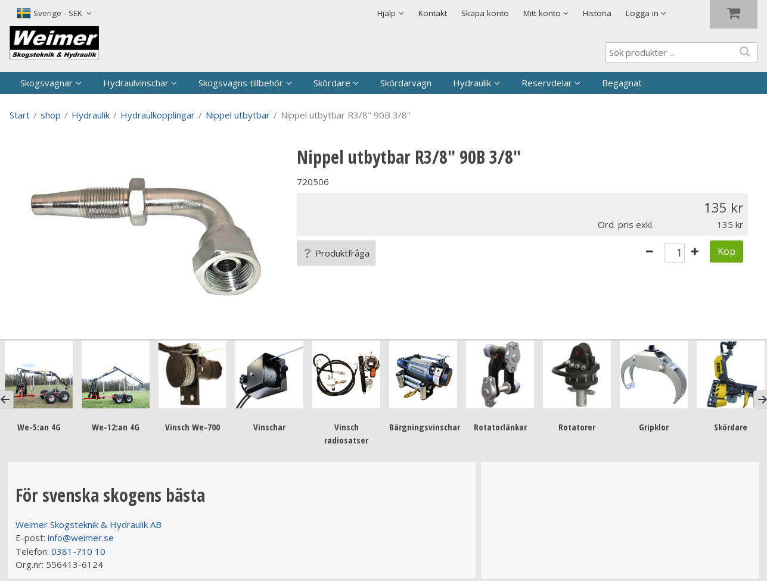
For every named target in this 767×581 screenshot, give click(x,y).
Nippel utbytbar (238, 115)
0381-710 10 (78, 551)
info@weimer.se (81, 537)
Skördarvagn (405, 83)
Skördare (331, 83)
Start (20, 115)
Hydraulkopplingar (157, 115)
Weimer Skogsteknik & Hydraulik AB (88, 524)
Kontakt (432, 13)
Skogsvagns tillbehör (240, 83)
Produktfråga (336, 253)
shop (51, 115)
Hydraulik (472, 83)
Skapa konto (485, 13)
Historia (597, 13)
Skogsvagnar (46, 83)
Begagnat (622, 83)
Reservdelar (546, 83)
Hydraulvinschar (136, 83)
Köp (726, 251)
